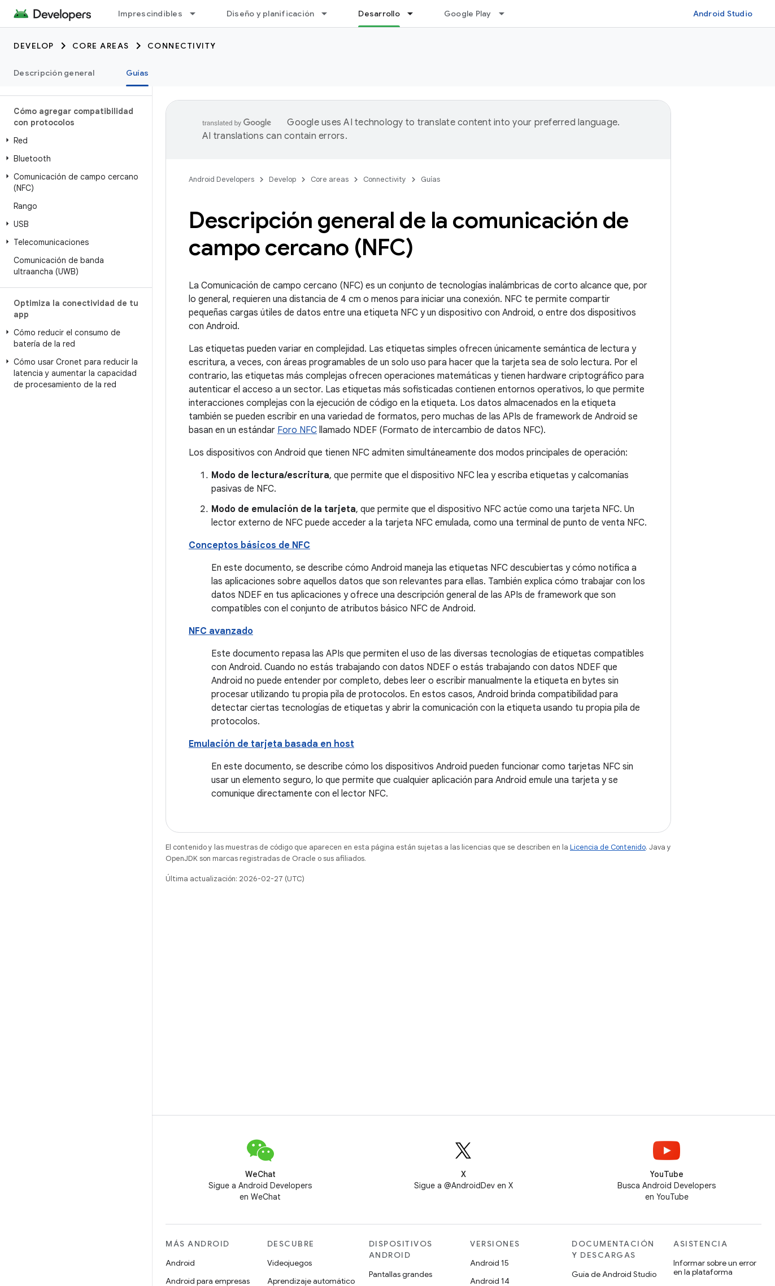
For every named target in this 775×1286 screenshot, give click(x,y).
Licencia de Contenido (608, 847)
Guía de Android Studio (614, 1274)
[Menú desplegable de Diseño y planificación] (329, 13)
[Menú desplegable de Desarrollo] (415, 13)
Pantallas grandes (400, 1274)
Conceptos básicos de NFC (249, 545)
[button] (73, 141)
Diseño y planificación (271, 13)
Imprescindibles (150, 13)
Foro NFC (297, 430)
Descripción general (54, 73)
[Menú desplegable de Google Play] (506, 13)
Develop (34, 46)
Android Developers (221, 179)
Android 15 (489, 1263)
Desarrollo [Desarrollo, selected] (379, 13)
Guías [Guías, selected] (137, 73)
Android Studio (723, 13)
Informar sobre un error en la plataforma (714, 1267)
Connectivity (181, 46)
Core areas (100, 46)
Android (180, 1263)
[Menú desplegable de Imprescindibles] (197, 13)
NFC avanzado (221, 631)
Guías (430, 179)
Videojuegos (289, 1263)
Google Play (467, 13)
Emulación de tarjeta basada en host (271, 744)
